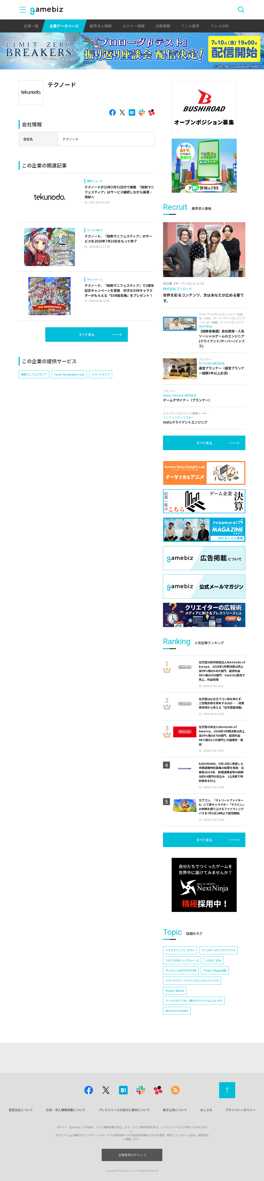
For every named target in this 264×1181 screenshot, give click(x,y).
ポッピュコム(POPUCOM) (180, 970)
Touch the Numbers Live (69, 374)
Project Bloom (174, 991)
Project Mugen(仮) (215, 970)
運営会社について (21, 1109)
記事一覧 (31, 26)
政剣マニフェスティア (34, 374)
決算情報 (162, 26)
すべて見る (87, 334)
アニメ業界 (190, 26)
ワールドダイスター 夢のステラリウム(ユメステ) (193, 1001)
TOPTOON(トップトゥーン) (182, 960)
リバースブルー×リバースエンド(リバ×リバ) (192, 980)
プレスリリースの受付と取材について (124, 1109)
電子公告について (175, 1109)
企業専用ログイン (132, 1154)
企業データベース (64, 26)
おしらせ (206, 1109)
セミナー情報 (133, 26)
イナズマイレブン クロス (180, 950)
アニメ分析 (219, 26)
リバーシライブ (100, 374)
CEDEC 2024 (213, 960)
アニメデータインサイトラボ (218, 950)
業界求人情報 (101, 26)
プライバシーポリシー (240, 1109)
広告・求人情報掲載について (65, 1109)
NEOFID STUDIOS (176, 1011)
